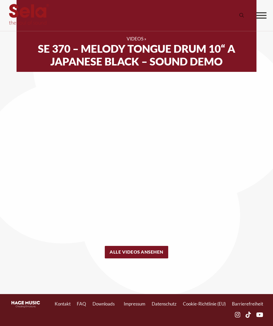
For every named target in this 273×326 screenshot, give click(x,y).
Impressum (134, 304)
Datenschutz (164, 304)
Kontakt (63, 304)
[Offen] (261, 15)
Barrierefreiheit (247, 304)
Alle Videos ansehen (136, 252)
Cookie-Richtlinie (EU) (204, 304)
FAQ (81, 304)
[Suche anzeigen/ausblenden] (242, 15)
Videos (135, 39)
